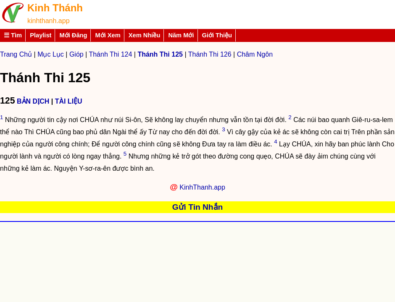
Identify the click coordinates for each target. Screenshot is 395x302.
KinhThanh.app (202, 187)
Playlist (40, 35)
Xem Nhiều (145, 35)
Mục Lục (50, 54)
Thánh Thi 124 (110, 54)
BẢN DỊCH (33, 101)
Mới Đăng (73, 35)
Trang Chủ (16, 54)
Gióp (76, 54)
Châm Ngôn (255, 54)
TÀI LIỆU (68, 101)
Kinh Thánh (55, 7)
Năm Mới (181, 35)
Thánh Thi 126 (210, 54)
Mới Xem (107, 35)
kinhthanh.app (48, 20)
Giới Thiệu (217, 35)
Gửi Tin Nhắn (197, 207)
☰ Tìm (13, 35)
